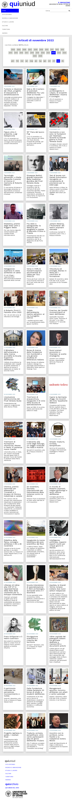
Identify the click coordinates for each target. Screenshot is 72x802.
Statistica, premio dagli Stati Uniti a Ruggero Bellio (12, 226)
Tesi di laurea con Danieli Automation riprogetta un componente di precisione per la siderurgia (58, 180)
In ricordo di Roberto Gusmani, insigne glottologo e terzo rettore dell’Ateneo (58, 490)
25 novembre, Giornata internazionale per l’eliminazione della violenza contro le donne (35, 491)
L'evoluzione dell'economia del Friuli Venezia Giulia (12, 399)
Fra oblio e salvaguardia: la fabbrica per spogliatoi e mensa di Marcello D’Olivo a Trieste (36, 228)
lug (40, 61)
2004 (13, 49)
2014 (10, 53)
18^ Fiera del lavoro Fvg (35, 133)
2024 (64, 53)
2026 (40, 56)
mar (22, 61)
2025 (35, 56)
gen (12, 61)
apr (26, 61)
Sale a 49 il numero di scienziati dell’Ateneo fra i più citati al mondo (35, 92)
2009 (41, 49)
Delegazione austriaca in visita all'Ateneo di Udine (12, 271)
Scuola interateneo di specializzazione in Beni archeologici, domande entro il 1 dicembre (36, 589)
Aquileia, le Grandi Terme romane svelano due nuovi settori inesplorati (57, 588)
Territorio (6, 29)
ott (54, 61)
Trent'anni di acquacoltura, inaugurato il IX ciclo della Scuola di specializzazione (36, 401)
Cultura (5, 25)
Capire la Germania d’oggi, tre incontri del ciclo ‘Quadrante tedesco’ (58, 400)
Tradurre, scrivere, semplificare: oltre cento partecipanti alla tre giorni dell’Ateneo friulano (35, 737)
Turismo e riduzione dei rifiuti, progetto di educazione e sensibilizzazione (13, 92)
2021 (48, 53)
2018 (32, 53)
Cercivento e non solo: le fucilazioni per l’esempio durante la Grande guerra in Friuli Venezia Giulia (57, 136)
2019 (37, 53)
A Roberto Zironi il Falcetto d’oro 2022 (12, 311)
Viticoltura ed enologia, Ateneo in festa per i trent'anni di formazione (57, 272)
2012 (57, 49)
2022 (53, 53)
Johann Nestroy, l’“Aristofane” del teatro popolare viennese (56, 226)
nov (58, 61)
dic (63, 61)
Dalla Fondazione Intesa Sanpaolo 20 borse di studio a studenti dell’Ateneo (36, 691)
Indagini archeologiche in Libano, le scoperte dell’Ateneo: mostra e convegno (58, 93)
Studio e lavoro (8, 22)
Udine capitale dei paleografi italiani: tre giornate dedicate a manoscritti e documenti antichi (57, 641)
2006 (24, 49)
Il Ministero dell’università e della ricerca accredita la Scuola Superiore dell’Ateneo (12, 355)
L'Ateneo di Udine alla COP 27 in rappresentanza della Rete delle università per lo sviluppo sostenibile (13, 590)
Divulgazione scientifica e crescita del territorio (32, 639)
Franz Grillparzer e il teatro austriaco (13, 637)
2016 (21, 53)
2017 (26, 53)
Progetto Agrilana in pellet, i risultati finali (13, 735)
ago (44, 61)
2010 (46, 49)
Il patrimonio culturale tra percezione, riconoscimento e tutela (12, 692)
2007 (30, 49)
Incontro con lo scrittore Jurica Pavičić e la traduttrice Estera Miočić (57, 737)
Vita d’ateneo (7, 14)
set (49, 61)
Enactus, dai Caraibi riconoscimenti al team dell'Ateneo (58, 312)
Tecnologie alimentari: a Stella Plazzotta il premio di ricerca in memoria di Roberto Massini (13, 180)
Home (4, 10)
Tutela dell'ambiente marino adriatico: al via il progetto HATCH (35, 314)
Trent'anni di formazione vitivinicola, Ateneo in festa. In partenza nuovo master (13, 445)
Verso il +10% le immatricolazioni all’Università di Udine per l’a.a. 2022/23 (34, 272)
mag (31, 61)
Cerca (48, 11)
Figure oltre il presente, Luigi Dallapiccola (10, 134)
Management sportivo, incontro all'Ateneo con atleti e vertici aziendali (58, 691)
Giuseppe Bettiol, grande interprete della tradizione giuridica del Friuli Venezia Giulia (35, 179)
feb (17, 61)
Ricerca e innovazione (10, 18)
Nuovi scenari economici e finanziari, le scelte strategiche (57, 353)
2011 (51, 49)
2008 (35, 49)
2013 (62, 49)
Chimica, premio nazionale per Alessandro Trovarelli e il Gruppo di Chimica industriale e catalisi (13, 491)
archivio (11, 784)
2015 (16, 53)
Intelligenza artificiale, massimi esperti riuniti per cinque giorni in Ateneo (57, 544)
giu (36, 61)
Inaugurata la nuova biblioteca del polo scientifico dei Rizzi (36, 542)
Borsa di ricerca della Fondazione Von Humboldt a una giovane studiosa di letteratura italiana (35, 355)
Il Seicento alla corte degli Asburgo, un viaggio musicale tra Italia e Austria (36, 444)
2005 (19, 49)
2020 (43, 53)
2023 (59, 53)
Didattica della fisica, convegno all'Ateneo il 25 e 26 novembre (13, 543)
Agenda (4, 33)
